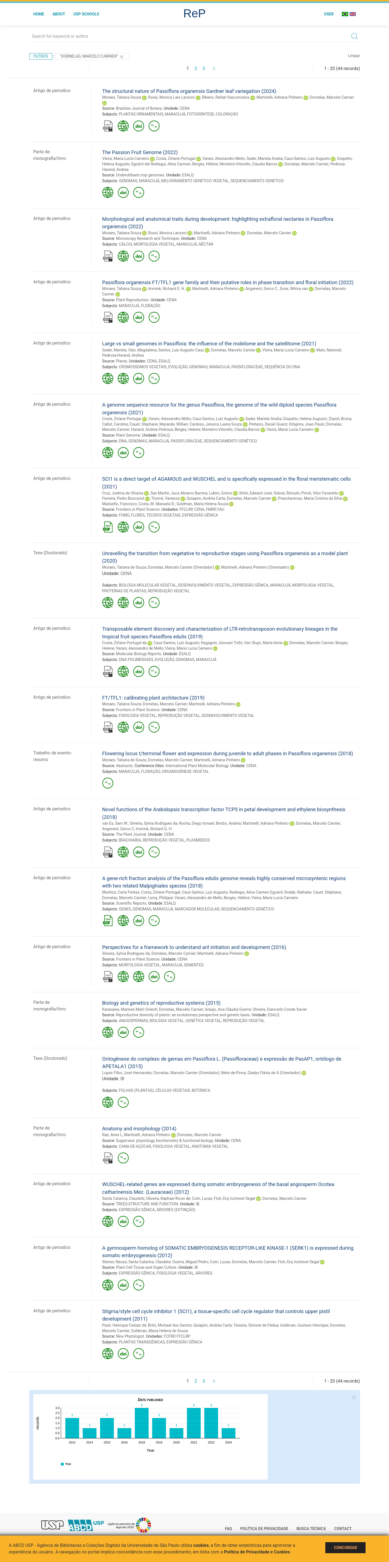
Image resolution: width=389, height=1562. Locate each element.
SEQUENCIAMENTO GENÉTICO (257, 181)
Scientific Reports (131, 903)
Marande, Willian (173, 424)
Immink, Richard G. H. (166, 288)
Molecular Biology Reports (138, 654)
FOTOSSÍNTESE (200, 114)
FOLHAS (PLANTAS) (136, 1090)
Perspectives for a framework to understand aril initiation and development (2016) (194, 947)
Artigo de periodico (52, 90)
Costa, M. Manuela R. (156, 504)
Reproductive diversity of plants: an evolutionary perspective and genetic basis (183, 1015)
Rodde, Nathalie (297, 892)
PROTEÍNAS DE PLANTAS (124, 591)
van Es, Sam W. (115, 823)
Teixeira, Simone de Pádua (255, 1325)
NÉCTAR (206, 244)
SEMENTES (193, 965)
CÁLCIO (125, 244)
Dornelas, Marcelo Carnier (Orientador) (181, 567)
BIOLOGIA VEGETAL (167, 1020)
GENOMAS (128, 181)
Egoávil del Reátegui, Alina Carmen (161, 164)
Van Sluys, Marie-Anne (263, 643)
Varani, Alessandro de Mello (139, 648)
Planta (121, 361)
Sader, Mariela (114, 350)
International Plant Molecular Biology (196, 765)
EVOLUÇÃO (177, 367)
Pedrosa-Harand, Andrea (123, 355)
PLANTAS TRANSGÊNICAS (142, 1342)
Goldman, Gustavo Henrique (304, 1325)
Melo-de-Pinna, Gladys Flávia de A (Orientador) (261, 1073)
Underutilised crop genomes (140, 175)
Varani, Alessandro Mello (223, 158)
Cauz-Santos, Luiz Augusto (307, 158)
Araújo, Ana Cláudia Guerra (228, 1009)
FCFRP (169, 1336)
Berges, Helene (187, 429)
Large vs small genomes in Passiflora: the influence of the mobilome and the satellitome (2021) (209, 343)
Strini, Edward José (255, 493)
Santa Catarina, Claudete (123, 1198)
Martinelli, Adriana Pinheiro (279, 97)
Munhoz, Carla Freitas (120, 892)
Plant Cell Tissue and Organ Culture (146, 1267)
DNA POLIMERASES (136, 659)
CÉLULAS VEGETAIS (172, 1090)
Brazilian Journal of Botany (139, 108)
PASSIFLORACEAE (247, 367)
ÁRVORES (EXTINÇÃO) (176, 1210)
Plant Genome (128, 435)
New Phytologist (130, 1336)
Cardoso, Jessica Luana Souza (215, 424)
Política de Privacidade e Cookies (257, 1552)
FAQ (228, 1528)
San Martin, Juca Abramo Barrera (179, 493)
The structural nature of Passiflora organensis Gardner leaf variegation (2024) (189, 91)
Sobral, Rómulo (287, 493)
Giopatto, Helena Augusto (305, 418)
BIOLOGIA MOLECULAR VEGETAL (147, 585)
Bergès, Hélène (205, 164)
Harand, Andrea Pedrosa (152, 429)
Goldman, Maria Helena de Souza (159, 1331)
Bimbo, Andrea (228, 823)
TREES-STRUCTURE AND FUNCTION (147, 1204)
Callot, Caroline (115, 424)
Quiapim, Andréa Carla (206, 498)
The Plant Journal (131, 834)
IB (122, 1078)
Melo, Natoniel (328, 350)
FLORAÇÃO (150, 305)
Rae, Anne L (112, 1135)
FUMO (124, 515)
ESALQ (188, 175)
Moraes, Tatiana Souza (121, 97)
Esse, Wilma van (294, 288)
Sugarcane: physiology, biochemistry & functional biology (164, 1140)
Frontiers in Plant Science (138, 509)
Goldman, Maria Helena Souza (202, 504)
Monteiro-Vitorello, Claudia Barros (248, 164)
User (329, 14)
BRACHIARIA (130, 840)
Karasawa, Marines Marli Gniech (129, 1009)
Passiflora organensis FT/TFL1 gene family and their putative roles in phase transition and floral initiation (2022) (228, 282)
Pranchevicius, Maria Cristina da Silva (310, 498)
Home (38, 14)
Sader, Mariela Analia (264, 158)
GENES (125, 909)
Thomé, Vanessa (165, 498)
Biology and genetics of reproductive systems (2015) (161, 1003)
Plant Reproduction (132, 300)
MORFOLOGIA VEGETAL (154, 244)
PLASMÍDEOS (198, 840)
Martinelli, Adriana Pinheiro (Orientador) (255, 567)
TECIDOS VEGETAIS (163, 515)
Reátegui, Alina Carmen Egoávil (256, 892)
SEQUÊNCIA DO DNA (282, 367)
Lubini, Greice (220, 493)
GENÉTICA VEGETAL (203, 1020)
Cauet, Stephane (144, 424)
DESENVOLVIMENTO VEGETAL (204, 585)
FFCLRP (185, 509)
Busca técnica (311, 1528)
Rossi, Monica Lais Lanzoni (171, 97)
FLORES (137, 515)
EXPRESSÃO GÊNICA (200, 515)
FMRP (211, 509)
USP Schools (86, 14)
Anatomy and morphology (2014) (139, 1128)
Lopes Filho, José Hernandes (127, 1073)
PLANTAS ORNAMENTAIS (141, 114)
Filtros (41, 56)
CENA (185, 108)
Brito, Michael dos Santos (170, 1325)
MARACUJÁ (175, 114)
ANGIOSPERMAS (133, 1020)
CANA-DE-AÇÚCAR (135, 1146)
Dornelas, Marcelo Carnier (332, 97)
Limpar (354, 55)
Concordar (345, 1547)
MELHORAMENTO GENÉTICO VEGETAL (195, 181)
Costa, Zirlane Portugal (175, 158)
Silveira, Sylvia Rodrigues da (153, 823)
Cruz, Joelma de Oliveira (123, 493)
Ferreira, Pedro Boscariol (123, 498)
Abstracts (124, 765)
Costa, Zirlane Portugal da (124, 643)
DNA (123, 441)
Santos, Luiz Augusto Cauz (181, 350)
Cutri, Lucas (202, 1198)
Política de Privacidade (264, 1528)
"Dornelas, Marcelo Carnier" (92, 57)
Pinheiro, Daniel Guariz (268, 424)
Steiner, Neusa (114, 1262)
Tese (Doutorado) (50, 552)
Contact (343, 1528)
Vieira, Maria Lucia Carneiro (125, 158)
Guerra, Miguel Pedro (190, 1262)
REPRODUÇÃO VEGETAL (169, 591)
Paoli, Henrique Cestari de (124, 1325)
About (58, 14)
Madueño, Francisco (119, 504)
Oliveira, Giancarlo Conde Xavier (280, 1009)
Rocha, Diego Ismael (196, 823)
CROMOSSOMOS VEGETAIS (143, 367)
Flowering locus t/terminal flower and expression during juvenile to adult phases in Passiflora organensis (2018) (227, 753)
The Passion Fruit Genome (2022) (140, 152)
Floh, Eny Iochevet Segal (234, 1198)
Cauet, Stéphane (327, 892)
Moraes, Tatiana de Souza (124, 567)
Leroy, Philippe (160, 898)
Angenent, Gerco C (118, 829)
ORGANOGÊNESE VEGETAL (185, 771)
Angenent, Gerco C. (261, 288)
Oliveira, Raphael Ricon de (168, 1198)
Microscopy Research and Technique (147, 238)
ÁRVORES (203, 1273)
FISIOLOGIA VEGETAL (137, 715)
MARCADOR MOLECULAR (197, 909)
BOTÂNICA (201, 1090)
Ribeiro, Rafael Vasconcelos (225, 97)
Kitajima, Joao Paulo (306, 424)
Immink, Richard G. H (153, 829)
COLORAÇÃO (227, 114)
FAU (221, 509)
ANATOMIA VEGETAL (210, 1146)
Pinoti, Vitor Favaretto (319, 493)
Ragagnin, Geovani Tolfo (221, 643)
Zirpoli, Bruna (340, 418)
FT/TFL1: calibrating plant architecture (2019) (153, 698)
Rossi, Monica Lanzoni (167, 233)
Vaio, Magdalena (142, 350)
